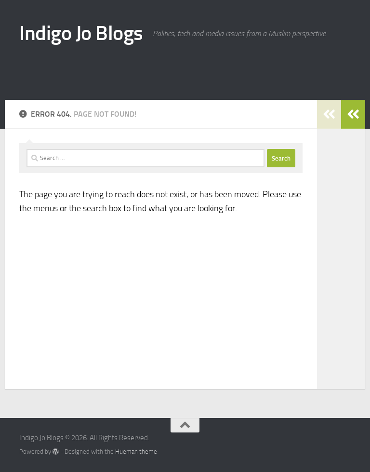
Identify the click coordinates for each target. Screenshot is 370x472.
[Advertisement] (238, 67)
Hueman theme (136, 451)
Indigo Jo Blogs (81, 33)
